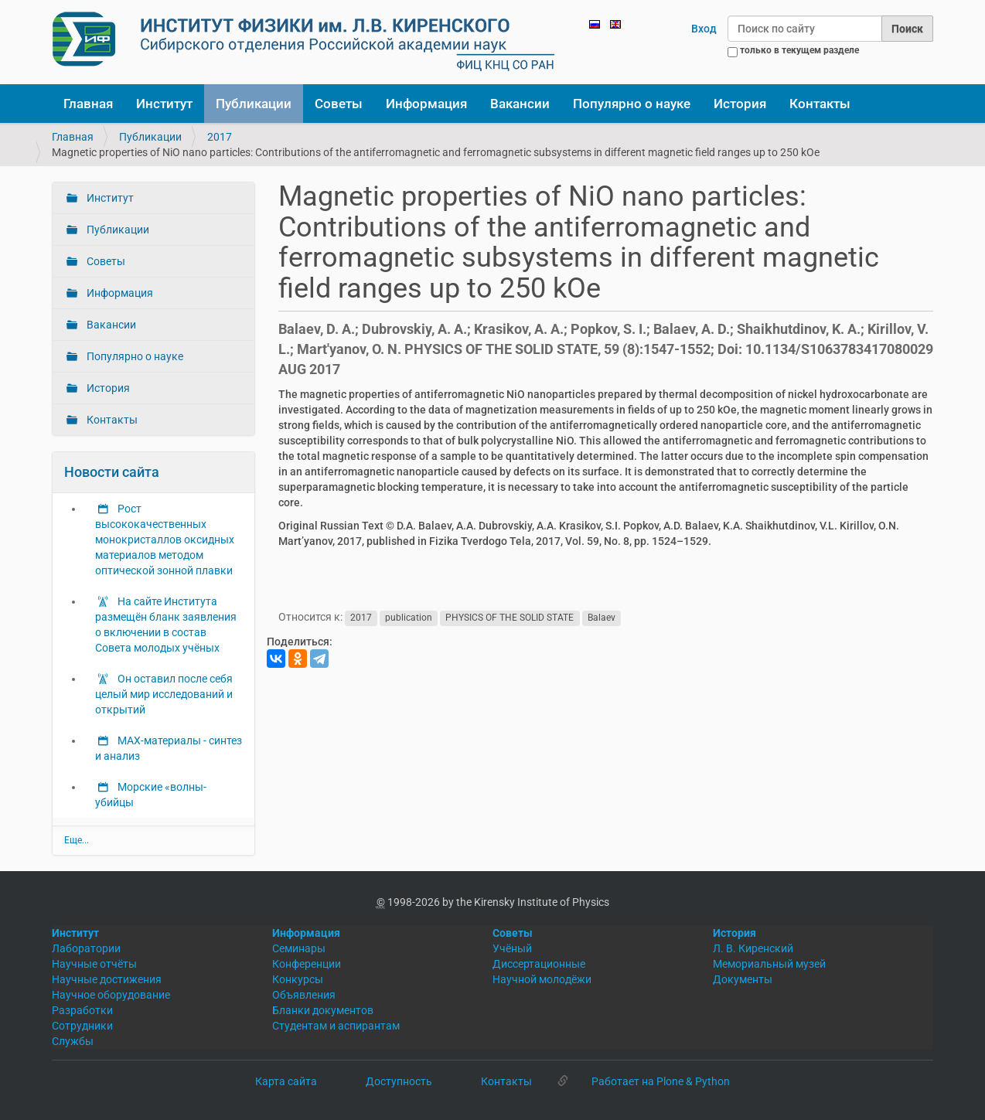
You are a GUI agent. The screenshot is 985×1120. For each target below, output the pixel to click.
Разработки (82, 1010)
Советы (339, 103)
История (740, 103)
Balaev (601, 617)
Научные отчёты (94, 964)
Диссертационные (538, 964)
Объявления (304, 995)
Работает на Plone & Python (660, 1081)
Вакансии (520, 103)
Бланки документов (322, 1010)
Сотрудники (82, 1026)
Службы (73, 1041)
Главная (88, 103)
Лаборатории (86, 948)
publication (408, 617)
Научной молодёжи (541, 979)
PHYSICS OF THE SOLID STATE (509, 617)
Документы (742, 979)
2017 (219, 137)
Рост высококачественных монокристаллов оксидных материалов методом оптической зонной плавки (164, 539)
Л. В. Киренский (753, 948)
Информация (426, 103)
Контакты (819, 103)
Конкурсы (297, 979)
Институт (164, 103)
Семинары (298, 948)
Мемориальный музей (769, 964)
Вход (704, 28)
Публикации (253, 103)
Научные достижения (107, 979)
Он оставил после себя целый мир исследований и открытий (164, 694)
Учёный (512, 948)
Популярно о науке (631, 103)
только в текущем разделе (799, 50)
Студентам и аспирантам (336, 1026)
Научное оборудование (111, 995)
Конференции (306, 964)
